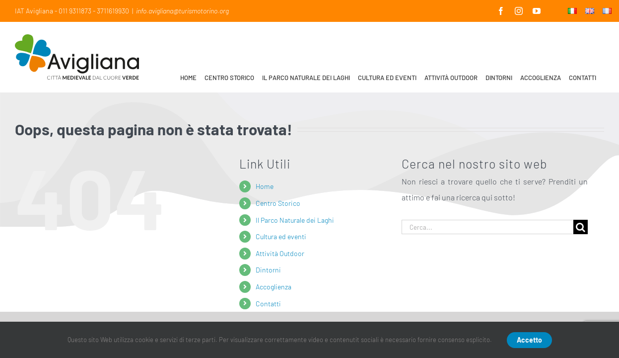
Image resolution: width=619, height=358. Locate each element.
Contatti (268, 303)
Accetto (529, 340)
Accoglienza (273, 286)
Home (265, 186)
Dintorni (268, 270)
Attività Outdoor (280, 253)
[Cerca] (580, 227)
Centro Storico (278, 203)
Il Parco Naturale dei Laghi (295, 220)
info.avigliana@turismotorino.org (182, 10)
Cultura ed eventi (281, 236)
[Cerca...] (488, 227)
